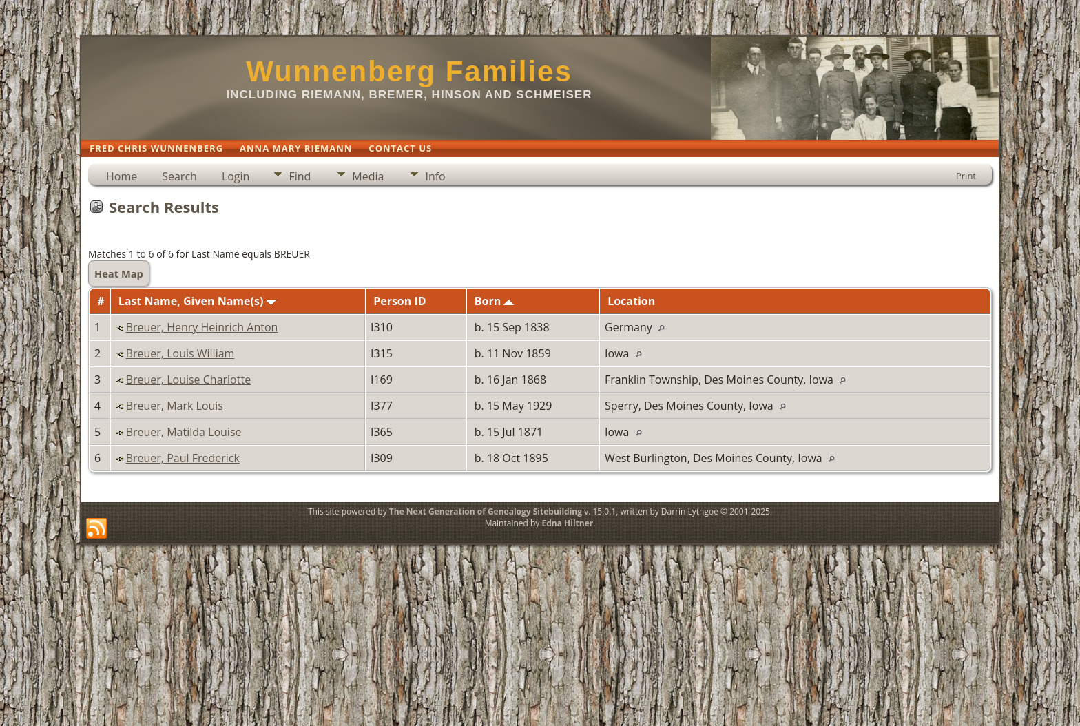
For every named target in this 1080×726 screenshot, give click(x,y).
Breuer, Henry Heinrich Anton (202, 327)
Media (368, 176)
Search (179, 176)
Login (236, 176)
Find (300, 176)
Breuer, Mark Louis (174, 405)
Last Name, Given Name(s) (197, 301)
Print (966, 175)
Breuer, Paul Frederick (183, 458)
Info (435, 176)
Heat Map (118, 273)
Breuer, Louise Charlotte (188, 379)
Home (121, 176)
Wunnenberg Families (409, 71)
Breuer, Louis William (180, 353)
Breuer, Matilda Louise (184, 431)
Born (495, 301)
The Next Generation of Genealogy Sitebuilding (485, 511)
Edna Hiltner (567, 523)
